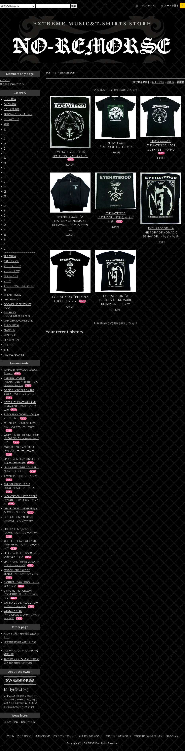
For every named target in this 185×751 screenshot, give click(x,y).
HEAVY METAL (11, 340)
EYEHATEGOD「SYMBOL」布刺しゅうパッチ (115, 217)
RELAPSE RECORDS (14, 354)
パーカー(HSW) (12, 271)
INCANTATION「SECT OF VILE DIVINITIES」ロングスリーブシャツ (21, 500)
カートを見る (174, 5)
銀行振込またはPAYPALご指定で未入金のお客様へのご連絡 (21, 661)
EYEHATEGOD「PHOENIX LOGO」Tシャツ (70, 299)
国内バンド (10, 335)
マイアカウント (147, 5)
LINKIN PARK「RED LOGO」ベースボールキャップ (21, 554)
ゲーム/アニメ (11, 119)
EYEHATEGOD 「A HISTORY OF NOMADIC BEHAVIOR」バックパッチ (161, 232)
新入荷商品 (10, 256)
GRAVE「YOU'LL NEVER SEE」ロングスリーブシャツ (21, 510)
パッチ (7, 281)
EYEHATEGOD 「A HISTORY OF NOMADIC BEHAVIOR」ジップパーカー (70, 223)
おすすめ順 (158, 82)
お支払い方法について (91, 735)
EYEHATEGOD (67, 72)
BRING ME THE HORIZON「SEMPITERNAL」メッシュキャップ (21, 594)
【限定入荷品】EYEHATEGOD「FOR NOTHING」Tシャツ (160, 146)
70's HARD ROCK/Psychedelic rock (17, 314)
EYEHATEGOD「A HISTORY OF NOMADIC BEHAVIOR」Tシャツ (115, 300)
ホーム (10, 735)
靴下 (6, 349)
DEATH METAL (12, 299)
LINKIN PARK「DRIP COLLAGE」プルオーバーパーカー (21, 469)
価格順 (170, 82)
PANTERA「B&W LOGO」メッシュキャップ (21, 583)
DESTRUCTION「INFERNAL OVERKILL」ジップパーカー (18, 520)
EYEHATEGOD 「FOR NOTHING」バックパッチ (70, 155)
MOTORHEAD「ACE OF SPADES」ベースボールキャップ (21, 574)
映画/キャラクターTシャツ (18, 114)
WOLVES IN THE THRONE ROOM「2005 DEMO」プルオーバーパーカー (21, 438)
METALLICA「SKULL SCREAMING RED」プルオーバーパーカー (21, 426)
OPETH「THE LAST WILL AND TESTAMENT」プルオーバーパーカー (21, 406)
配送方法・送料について (119, 735)
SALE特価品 (10, 104)
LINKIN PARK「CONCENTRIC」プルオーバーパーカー (22, 460)
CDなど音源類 (11, 109)
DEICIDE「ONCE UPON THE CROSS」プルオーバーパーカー (21, 394)
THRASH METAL (12, 294)
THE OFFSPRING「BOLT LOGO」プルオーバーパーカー (20, 488)
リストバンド (11, 276)
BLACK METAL (11, 325)
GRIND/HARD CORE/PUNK (18, 320)
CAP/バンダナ (11, 261)
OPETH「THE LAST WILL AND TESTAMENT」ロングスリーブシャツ (21, 544)
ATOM (174, 735)
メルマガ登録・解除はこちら (19, 722)
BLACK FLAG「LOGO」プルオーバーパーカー (21, 416)
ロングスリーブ (12, 266)
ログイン (5, 80)
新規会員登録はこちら (12, 84)
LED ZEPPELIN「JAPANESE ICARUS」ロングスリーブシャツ (21, 532)
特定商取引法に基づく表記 (148, 735)
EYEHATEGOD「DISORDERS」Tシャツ (115, 145)
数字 (6, 124)
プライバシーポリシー (65, 735)
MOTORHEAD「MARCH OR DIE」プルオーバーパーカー (19, 450)
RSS (167, 735)
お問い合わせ (43, 735)
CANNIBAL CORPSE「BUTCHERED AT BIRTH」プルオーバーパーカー (21, 382)
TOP (48, 72)
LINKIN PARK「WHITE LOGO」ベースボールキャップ (22, 563)
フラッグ (9, 344)
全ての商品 (10, 99)
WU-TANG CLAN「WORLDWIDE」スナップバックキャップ (22, 615)
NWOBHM (9, 330)
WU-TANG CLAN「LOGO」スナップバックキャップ (21, 604)
